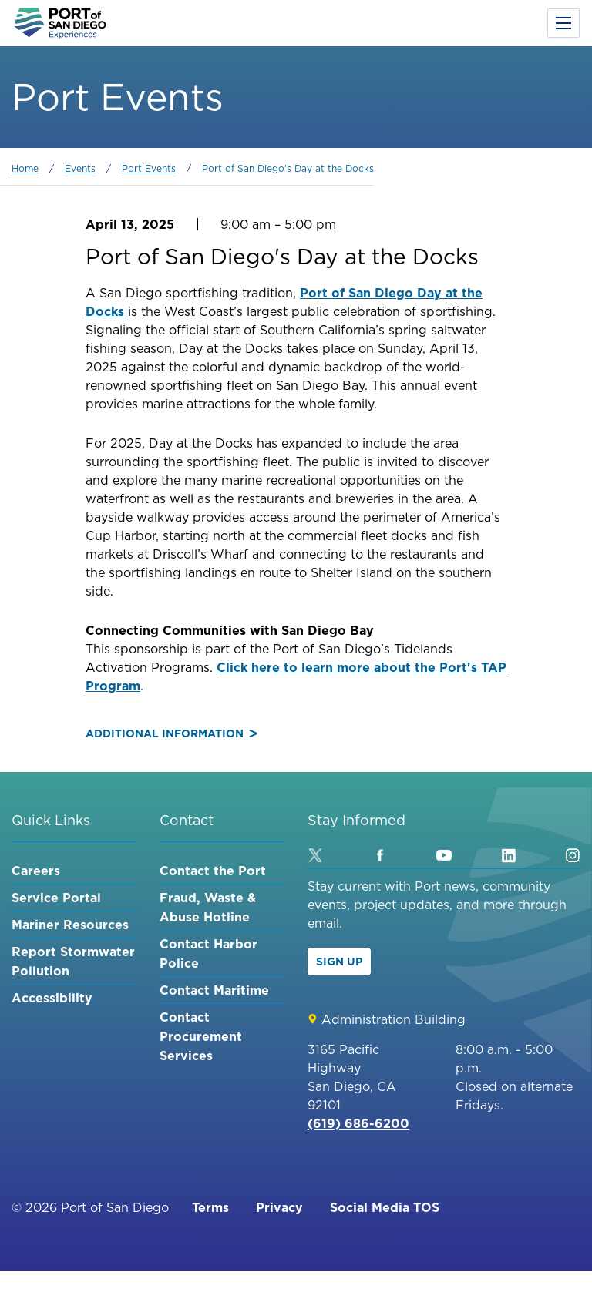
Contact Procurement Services (201, 1036)
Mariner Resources (70, 924)
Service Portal (56, 897)
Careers (36, 870)
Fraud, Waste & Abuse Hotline (208, 907)
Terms (210, 1207)
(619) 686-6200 (358, 1123)
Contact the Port (213, 870)
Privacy (279, 1207)
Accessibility (52, 997)
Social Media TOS (384, 1207)
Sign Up (339, 961)
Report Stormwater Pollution (73, 961)
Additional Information (171, 733)
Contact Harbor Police (208, 953)
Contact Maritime (214, 990)
